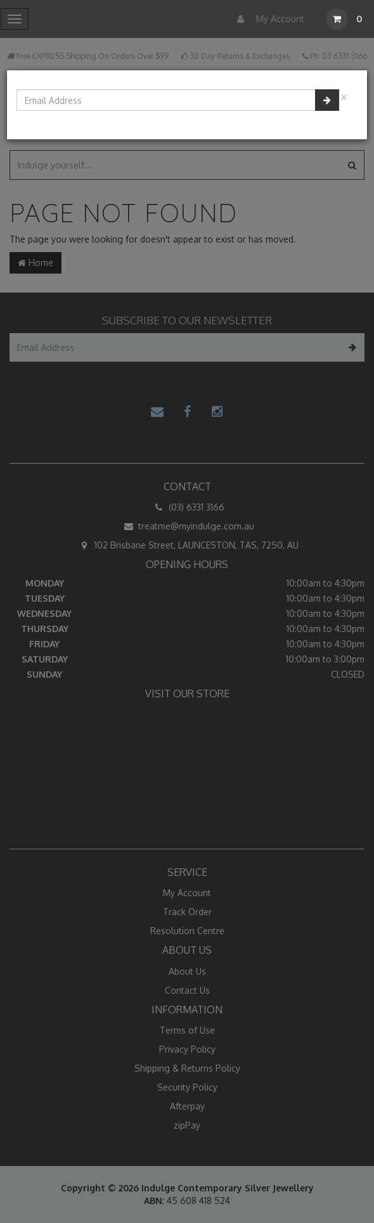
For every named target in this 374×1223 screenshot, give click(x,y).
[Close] (343, 96)
